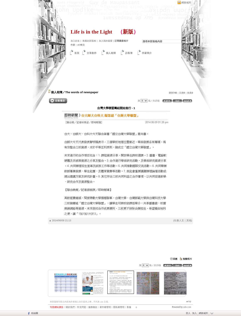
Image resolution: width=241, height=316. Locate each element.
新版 (128, 32)
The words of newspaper (81, 92)
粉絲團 (34, 313)
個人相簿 (111, 53)
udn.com (187, 307)
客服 (129, 307)
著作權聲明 (105, 307)
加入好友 (75, 41)
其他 (188, 220)
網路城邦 (186, 2)
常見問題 (81, 307)
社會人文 (179, 220)
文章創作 (92, 53)
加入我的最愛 (105, 41)
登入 (188, 313)
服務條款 (92, 307)
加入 (194, 313)
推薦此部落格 (89, 41)
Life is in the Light (91, 32)
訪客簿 (129, 53)
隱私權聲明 (118, 307)
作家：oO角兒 (78, 45)
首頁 (76, 53)
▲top (188, 301)
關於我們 (70, 307)
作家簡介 (147, 53)
